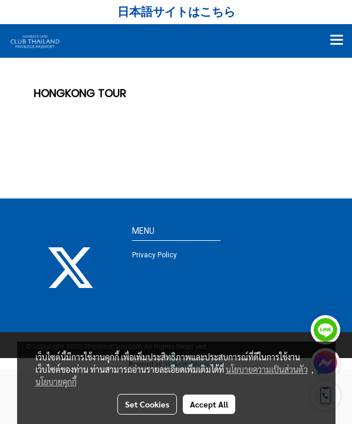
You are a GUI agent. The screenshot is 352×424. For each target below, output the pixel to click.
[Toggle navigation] (337, 41)
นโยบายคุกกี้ (56, 381)
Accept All (209, 404)
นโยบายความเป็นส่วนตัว (267, 369)
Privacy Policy (154, 255)
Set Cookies (147, 404)
